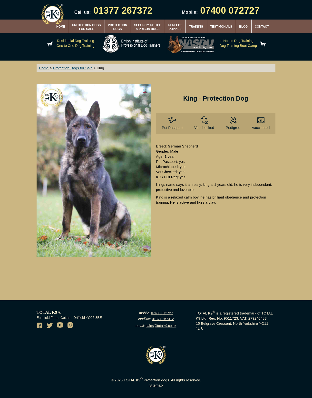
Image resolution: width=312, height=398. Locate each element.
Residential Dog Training (75, 41)
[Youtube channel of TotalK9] (60, 326)
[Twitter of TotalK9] (50, 326)
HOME (60, 26)
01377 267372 (163, 319)
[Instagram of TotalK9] (71, 326)
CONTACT (262, 26)
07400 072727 (162, 313)
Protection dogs (156, 380)
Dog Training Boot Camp (238, 46)
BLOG (243, 26)
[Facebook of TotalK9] (40, 326)
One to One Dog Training (76, 46)
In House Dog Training (237, 41)
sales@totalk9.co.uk (161, 326)
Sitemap (156, 385)
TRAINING (196, 26)
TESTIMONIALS (221, 26)
